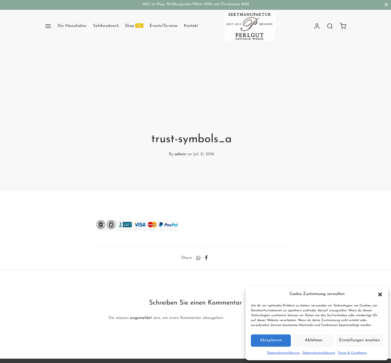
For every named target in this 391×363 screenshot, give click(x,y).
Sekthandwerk (106, 26)
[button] (380, 294)
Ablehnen (313, 340)
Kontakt (191, 26)
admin (180, 154)
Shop (134, 25)
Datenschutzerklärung (283, 353)
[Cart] (343, 26)
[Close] (386, 5)
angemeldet (141, 318)
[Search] (330, 26)
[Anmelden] (317, 26)
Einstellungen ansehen (359, 340)
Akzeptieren (271, 340)
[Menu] (48, 26)
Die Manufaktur (72, 26)
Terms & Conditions (352, 353)
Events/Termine (164, 26)
